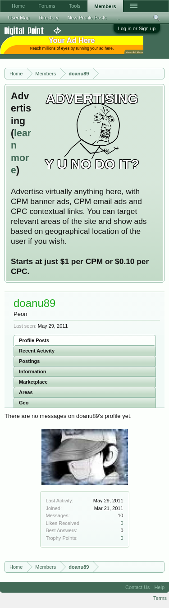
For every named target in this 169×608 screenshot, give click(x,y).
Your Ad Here (134, 52)
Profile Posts (34, 340)
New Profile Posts (87, 17)
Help (159, 587)
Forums (46, 6)
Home (18, 6)
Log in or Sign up (136, 28)
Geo (23, 402)
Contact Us (137, 587)
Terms (160, 598)
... (118, 17)
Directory (49, 17)
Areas (26, 392)
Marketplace (33, 382)
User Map (19, 17)
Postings (29, 361)
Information (32, 371)
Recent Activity (37, 350)
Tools (75, 6)
